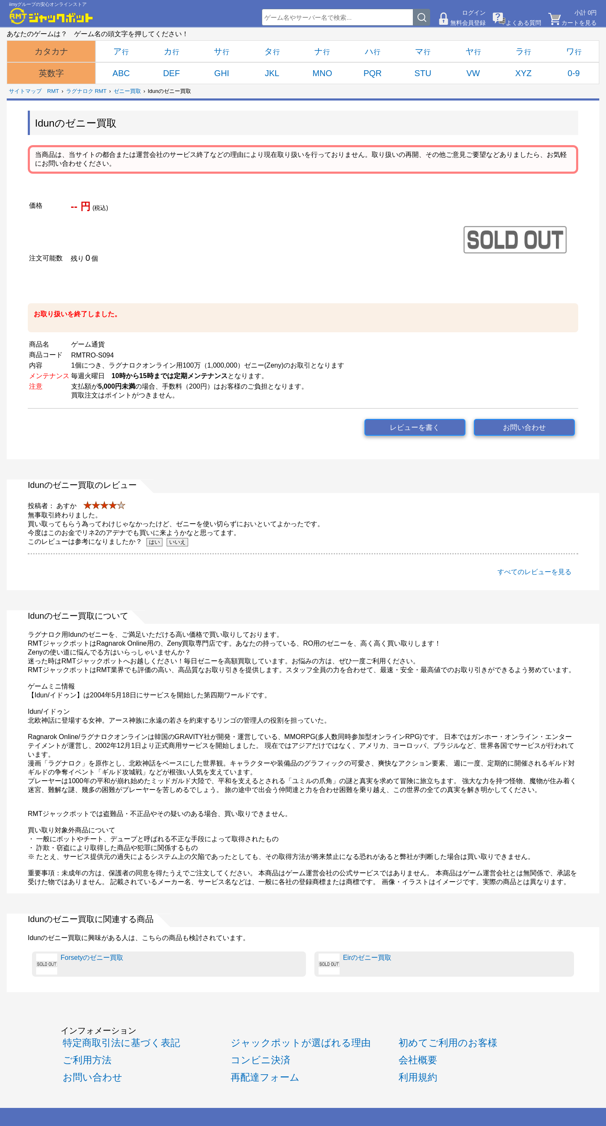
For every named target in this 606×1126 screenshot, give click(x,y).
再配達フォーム (265, 1077)
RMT (53, 91)
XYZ (523, 73)
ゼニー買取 (127, 91)
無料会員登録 (468, 23)
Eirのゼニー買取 (355, 964)
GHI (221, 73)
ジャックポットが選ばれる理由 (301, 1042)
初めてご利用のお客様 (448, 1042)
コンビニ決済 (260, 1059)
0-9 (574, 73)
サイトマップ (25, 91)
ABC (121, 73)
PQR (373, 73)
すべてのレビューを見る (534, 571)
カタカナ (51, 51)
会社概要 (418, 1059)
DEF (171, 73)
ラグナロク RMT (86, 91)
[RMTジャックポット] (51, 16)
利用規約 (418, 1077)
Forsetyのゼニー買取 (79, 964)
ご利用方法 (87, 1059)
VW (473, 73)
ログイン (474, 13)
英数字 (51, 73)
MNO (322, 73)
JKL (272, 73)
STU (423, 73)
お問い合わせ (524, 428)
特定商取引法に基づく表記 (121, 1042)
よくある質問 (523, 23)
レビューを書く (415, 428)
